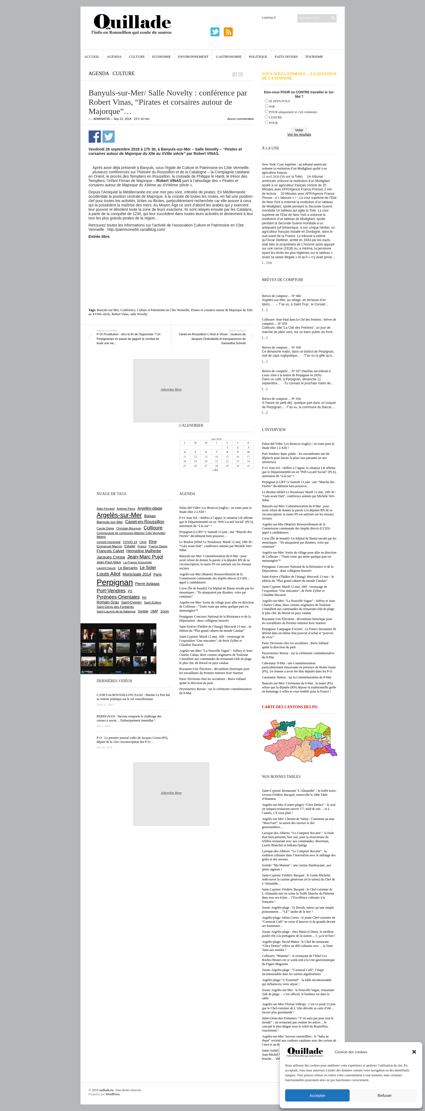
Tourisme (314, 57)
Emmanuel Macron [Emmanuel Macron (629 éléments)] (109, 546)
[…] (265, 262)
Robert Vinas (120, 314)
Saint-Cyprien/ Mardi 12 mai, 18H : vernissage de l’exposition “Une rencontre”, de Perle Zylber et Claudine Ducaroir (294, 591)
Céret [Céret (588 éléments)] (142, 542)
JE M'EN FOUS (279, 101)
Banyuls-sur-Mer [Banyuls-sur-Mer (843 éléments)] (110, 522)
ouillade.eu (106, 1090)
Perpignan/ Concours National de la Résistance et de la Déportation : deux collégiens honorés (297, 569)
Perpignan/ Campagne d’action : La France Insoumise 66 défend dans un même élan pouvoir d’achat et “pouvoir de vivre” (299, 633)
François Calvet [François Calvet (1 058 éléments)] (110, 551)
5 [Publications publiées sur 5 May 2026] (195, 452)
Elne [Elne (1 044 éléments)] (153, 541)
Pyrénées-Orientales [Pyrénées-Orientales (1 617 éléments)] (118, 597)
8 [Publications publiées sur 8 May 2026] (227, 452)
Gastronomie (229, 57)
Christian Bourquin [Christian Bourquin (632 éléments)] (128, 528)
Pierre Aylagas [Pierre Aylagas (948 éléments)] (147, 584)
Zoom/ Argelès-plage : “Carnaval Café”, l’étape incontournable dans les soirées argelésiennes (293, 972)
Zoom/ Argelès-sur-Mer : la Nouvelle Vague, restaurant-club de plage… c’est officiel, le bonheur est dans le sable (298, 994)
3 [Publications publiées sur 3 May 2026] (248, 447)
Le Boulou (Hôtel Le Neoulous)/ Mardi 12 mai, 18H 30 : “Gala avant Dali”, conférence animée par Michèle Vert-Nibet (299, 496)
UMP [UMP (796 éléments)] (154, 611)
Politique (258, 57)
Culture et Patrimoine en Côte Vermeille (163, 310)
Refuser (385, 1095)
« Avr (215, 469)
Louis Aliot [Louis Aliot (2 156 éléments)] (109, 574)
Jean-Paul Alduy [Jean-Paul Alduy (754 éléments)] (109, 562)
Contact (269, 17)
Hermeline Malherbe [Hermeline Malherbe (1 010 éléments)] (143, 551)
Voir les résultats (299, 134)
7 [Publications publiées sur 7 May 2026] (216, 452)
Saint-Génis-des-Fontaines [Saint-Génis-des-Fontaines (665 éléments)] (115, 606)
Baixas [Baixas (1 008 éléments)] (150, 516)
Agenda (114, 57)
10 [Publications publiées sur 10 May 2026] (248, 452)
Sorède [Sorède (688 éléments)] (143, 611)
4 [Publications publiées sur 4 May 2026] (184, 452)
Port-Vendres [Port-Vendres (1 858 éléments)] (111, 590)
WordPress (113, 1094)
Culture (137, 57)
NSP (272, 106)
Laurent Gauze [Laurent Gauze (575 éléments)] (106, 568)
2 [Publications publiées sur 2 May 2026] (238, 447)
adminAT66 (102, 118)
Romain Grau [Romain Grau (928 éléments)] (108, 602)
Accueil (91, 57)
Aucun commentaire (240, 118)
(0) (270, 262)
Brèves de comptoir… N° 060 (281, 296)
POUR (273, 123)
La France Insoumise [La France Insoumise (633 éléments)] (137, 562)
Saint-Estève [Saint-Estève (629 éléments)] (152, 602)
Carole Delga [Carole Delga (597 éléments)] (105, 528)
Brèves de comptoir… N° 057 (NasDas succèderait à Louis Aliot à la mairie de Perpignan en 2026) (296, 373)
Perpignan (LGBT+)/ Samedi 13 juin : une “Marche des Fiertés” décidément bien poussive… (298, 484)
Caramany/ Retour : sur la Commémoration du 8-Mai (296, 677)
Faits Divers (286, 57)
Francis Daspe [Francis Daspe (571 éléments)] (158, 546)
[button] (414, 1052)
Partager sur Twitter (108, 136)
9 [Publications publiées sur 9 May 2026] (238, 452)
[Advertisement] (171, 253)
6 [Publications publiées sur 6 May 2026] (206, 452)
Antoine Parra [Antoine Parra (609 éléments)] (126, 508)
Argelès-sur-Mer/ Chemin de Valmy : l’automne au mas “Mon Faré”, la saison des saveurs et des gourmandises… (298, 823)
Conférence (127, 310)
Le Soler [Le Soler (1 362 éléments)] (148, 567)
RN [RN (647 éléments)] (144, 597)
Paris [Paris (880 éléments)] (157, 574)
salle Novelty (139, 314)
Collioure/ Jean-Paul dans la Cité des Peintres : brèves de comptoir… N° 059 (299, 321)
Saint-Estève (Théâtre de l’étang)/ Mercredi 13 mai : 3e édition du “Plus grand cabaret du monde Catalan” (298, 579)
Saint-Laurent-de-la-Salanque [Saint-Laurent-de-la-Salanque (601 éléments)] (116, 611)
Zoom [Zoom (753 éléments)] (164, 611)
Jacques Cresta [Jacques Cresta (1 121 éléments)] (111, 557)
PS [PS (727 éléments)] (130, 591)
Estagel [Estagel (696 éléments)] (129, 546)
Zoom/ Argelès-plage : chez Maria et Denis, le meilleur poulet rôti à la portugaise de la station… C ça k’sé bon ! (299, 934)
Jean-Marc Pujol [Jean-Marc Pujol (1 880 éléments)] (145, 557)
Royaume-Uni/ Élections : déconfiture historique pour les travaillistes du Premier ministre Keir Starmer (297, 621)
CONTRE (275, 117)
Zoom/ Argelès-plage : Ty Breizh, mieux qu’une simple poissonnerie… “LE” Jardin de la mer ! (298, 910)
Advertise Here (171, 389)
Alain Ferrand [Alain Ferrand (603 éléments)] (106, 508)
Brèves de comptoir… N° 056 (281, 399)
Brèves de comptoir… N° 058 (281, 347)
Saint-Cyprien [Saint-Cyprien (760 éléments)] (131, 602)
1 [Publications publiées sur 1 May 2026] (227, 447)
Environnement (193, 57)
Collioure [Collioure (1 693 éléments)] (153, 528)
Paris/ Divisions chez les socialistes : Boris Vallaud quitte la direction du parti (295, 645)
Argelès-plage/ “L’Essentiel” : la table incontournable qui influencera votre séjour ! (297, 982)
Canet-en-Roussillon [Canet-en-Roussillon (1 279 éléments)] (144, 521)
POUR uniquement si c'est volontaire (293, 112)
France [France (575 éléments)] (141, 546)
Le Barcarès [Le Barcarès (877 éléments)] (127, 568)
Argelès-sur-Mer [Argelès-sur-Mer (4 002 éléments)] (119, 515)
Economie (161, 57)
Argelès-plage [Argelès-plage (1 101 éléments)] (149, 508)
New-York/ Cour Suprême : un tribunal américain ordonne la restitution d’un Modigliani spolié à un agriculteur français (294, 168)
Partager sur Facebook (95, 136)
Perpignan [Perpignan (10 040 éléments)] (115, 582)
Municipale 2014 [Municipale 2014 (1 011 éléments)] (137, 574)
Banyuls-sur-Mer (108, 310)
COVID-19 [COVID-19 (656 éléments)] (130, 542)
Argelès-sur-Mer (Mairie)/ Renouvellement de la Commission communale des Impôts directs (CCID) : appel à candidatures (296, 528)
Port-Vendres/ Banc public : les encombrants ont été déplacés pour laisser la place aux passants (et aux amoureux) (296, 458)
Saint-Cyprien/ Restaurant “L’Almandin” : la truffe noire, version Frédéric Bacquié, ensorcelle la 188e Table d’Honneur (299, 795)
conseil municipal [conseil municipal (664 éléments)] (109, 542)
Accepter (317, 1095)
